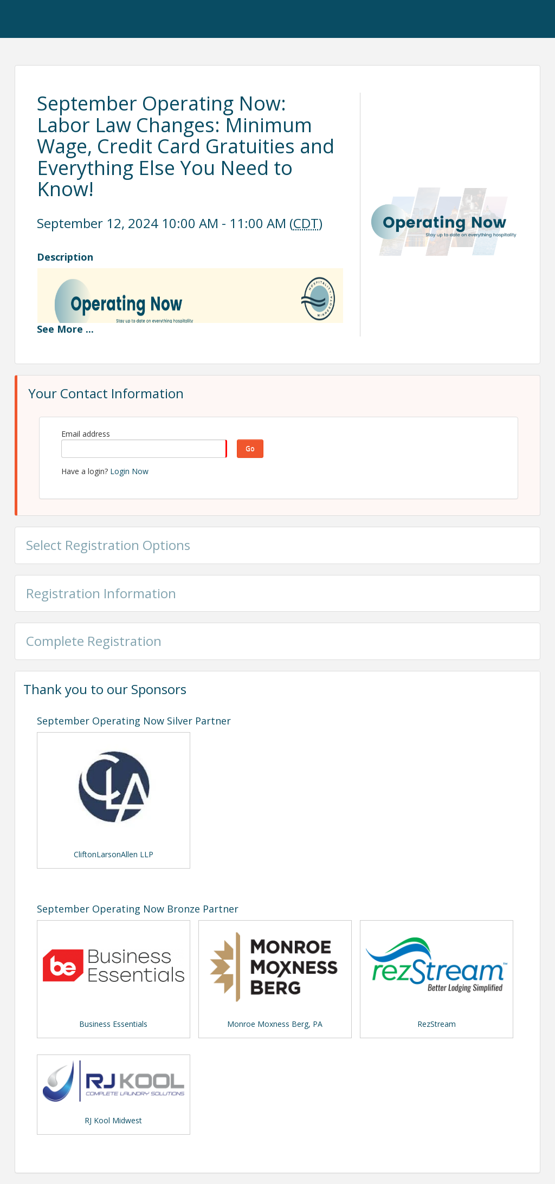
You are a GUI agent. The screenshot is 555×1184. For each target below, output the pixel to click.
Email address (85, 434)
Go (250, 448)
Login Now (129, 471)
